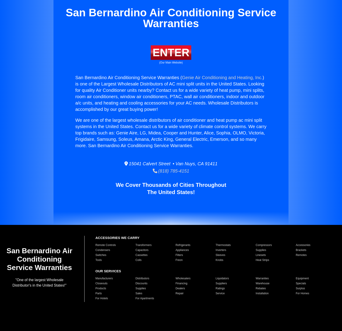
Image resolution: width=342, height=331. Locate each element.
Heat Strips (262, 260)
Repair (180, 293)
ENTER (171, 52)
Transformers (144, 245)
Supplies (261, 250)
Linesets (261, 255)
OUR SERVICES (108, 271)
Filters (179, 255)
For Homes (302, 293)
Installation (262, 293)
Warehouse (262, 283)
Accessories (303, 245)
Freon (179, 260)
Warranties (262, 278)
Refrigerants (183, 245)
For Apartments (145, 298)
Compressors (264, 245)
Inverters (221, 250)
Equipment (302, 278)
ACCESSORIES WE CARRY (117, 238)
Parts (98, 293)
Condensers (102, 250)
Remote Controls (105, 245)
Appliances (182, 250)
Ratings (220, 288)
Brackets (301, 250)
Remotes (301, 255)
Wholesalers (183, 278)
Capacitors (142, 250)
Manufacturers (104, 278)
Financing (181, 283)
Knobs (219, 260)
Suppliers (221, 283)
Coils (139, 260)
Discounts (142, 283)
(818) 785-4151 (171, 170)
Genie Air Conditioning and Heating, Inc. (222, 77)
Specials (301, 283)
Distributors (142, 278)
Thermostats (223, 245)
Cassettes (142, 255)
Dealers (180, 288)
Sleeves (220, 255)
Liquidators (222, 278)
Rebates (261, 288)
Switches (100, 255)
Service (220, 293)
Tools (98, 260)
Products (100, 288)
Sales (139, 293)
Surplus (300, 288)
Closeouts (101, 283)
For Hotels (101, 298)
